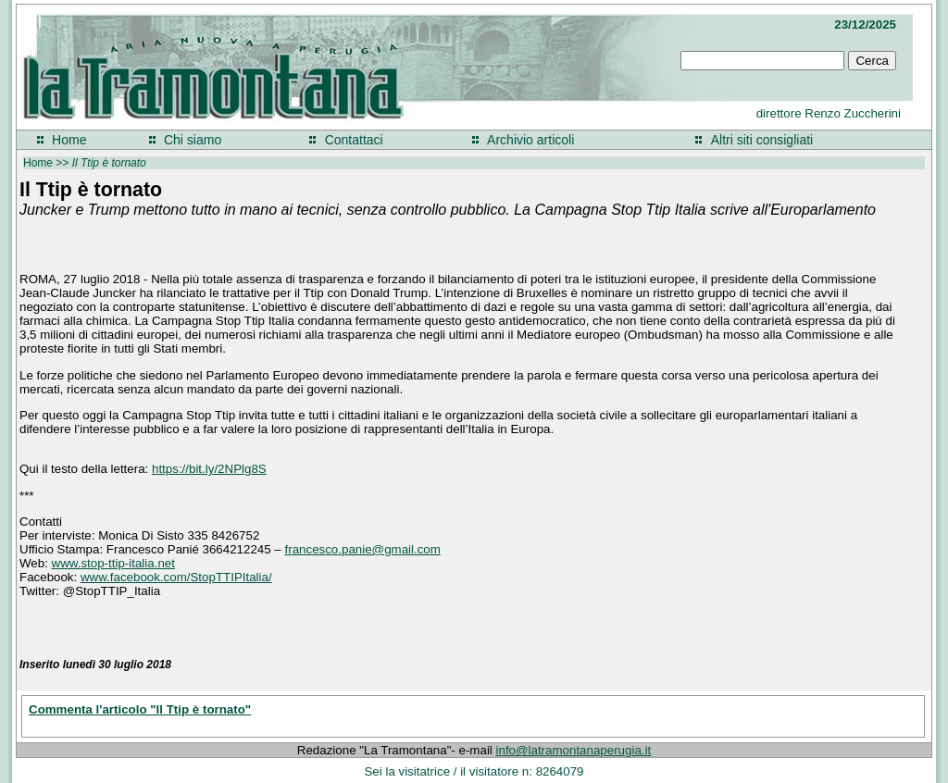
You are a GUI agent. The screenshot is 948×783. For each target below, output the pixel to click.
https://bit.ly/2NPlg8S (209, 469)
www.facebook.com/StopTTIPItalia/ (176, 577)
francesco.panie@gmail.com (363, 549)
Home (69, 139)
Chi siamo (192, 139)
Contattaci (354, 139)
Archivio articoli (530, 139)
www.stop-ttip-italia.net (113, 563)
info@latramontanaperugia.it (574, 750)
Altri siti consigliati (762, 139)
